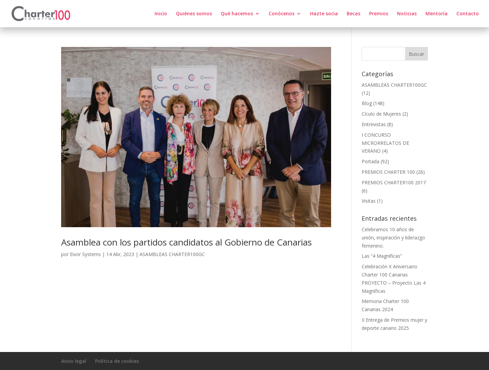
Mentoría (436, 14)
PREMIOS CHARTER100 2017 (394, 182)
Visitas (369, 201)
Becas (353, 14)
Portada (370, 161)
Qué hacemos (237, 14)
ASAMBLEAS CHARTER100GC (172, 254)
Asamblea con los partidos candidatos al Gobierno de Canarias (186, 242)
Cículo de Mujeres (381, 114)
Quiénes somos (194, 14)
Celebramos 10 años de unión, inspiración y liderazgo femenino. (393, 237)
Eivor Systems (85, 254)
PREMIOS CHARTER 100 (388, 172)
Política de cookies (117, 361)
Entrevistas (374, 124)
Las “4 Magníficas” (382, 256)
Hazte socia (324, 14)
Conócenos (281, 14)
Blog (367, 103)
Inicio (161, 14)
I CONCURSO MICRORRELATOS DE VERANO (385, 143)
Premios (378, 14)
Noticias (407, 14)
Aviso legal (73, 361)
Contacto (467, 14)
